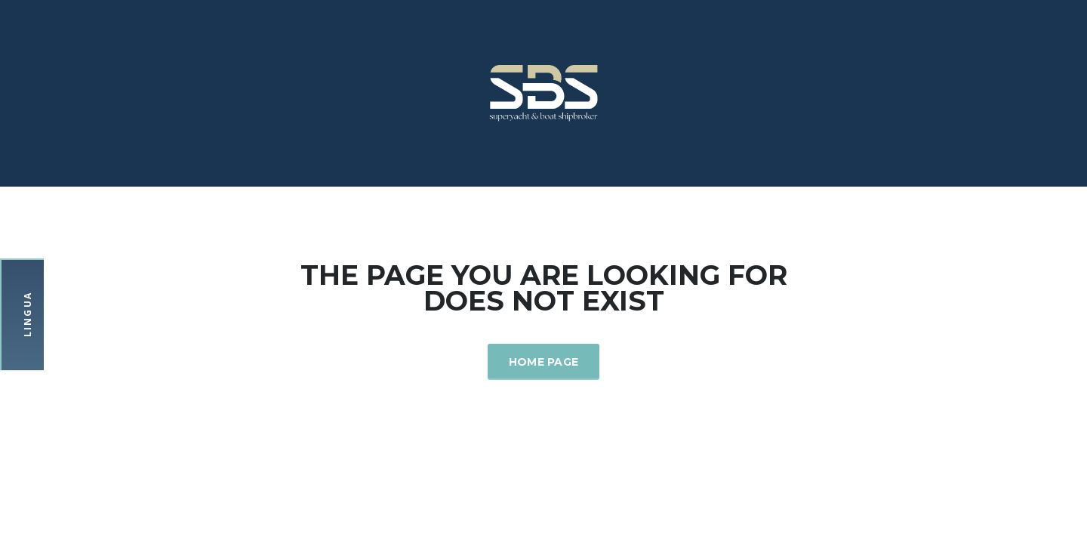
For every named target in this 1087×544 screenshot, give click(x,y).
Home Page (544, 362)
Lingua (27, 314)
